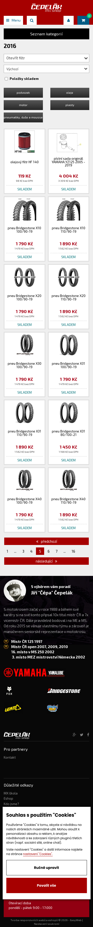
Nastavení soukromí (46, 923)
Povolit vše (46, 885)
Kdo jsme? (11, 804)
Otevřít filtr (47, 58)
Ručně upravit (46, 867)
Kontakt (10, 757)
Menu (13, 20)
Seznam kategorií (46, 33)
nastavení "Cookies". (38, 854)
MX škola (11, 793)
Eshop (8, 798)
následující (46, 561)
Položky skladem (24, 79)
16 (73, 551)
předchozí (46, 541)
